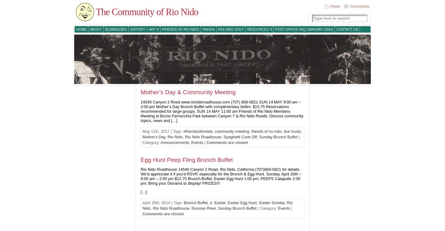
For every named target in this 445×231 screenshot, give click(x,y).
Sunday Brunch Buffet (278, 137)
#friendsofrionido (198, 131)
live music (292, 131)
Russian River (204, 208)
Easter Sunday (272, 202)
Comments (359, 6)
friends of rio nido (266, 131)
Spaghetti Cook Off (240, 137)
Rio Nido (175, 137)
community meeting (232, 131)
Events (197, 142)
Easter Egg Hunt (242, 202)
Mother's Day (153, 137)
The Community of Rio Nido (147, 12)
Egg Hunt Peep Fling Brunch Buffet (187, 160)
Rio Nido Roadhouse (203, 137)
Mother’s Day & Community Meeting (188, 92)
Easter (220, 202)
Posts (335, 6)
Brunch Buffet (196, 202)
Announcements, (175, 142)
